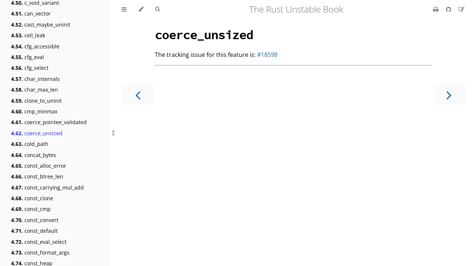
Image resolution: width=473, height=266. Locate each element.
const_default (34, 230)
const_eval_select (39, 241)
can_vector (31, 13)
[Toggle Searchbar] (157, 9)
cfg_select (29, 67)
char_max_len (34, 89)
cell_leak (28, 35)
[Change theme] (141, 9)
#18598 (267, 55)
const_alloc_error (38, 165)
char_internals (35, 78)
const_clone (32, 198)
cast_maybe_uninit (40, 24)
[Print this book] (436, 9)
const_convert (34, 220)
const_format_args (40, 252)
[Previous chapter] (137, 94)
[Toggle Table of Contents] (124, 9)
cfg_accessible (35, 46)
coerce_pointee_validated (49, 122)
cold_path (29, 143)
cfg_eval (27, 57)
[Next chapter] (449, 94)
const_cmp (31, 208)
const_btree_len (37, 176)
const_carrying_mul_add (47, 187)
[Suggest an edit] (461, 9)
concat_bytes (33, 154)
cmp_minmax (34, 111)
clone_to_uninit (36, 100)
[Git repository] (449, 9)
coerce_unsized (36, 133)
